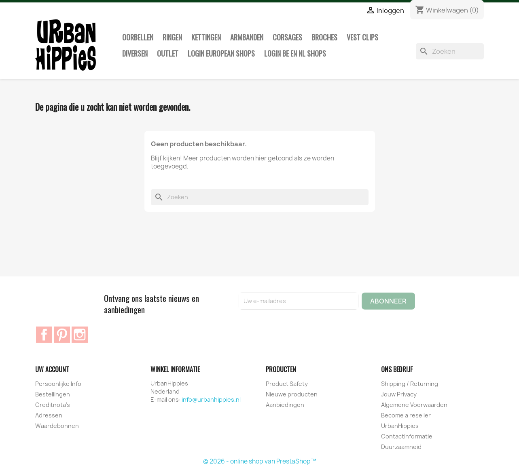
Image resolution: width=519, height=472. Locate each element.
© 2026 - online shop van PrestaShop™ (259, 461)
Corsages (287, 37)
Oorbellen (137, 37)
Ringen (172, 37)
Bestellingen (52, 394)
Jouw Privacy (399, 394)
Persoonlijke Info (58, 384)
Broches (324, 37)
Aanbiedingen (285, 405)
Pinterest (62, 335)
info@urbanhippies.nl (211, 399)
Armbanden (246, 37)
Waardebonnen (57, 426)
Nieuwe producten (292, 394)
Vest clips (362, 37)
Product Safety (287, 384)
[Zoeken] (450, 51)
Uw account (52, 369)
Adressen (48, 415)
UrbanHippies (400, 426)
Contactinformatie (406, 436)
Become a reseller (406, 415)
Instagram (80, 335)
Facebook (44, 335)
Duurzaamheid (401, 447)
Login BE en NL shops (295, 53)
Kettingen (206, 37)
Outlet (167, 53)
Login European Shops (221, 53)
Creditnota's (52, 405)
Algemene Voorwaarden (414, 405)
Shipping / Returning (409, 384)
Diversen (135, 53)
